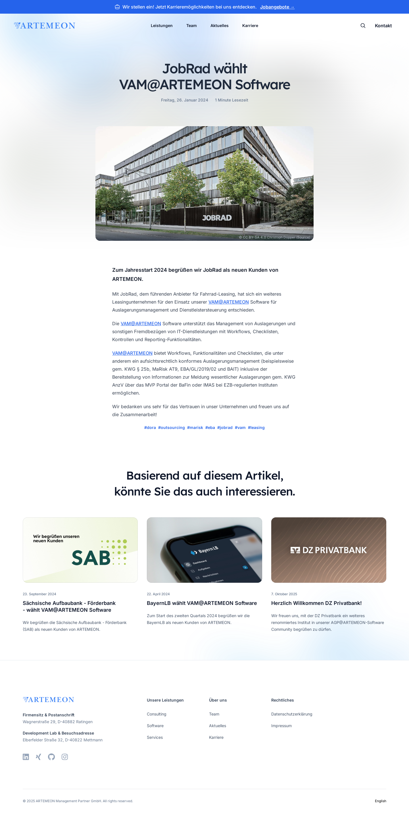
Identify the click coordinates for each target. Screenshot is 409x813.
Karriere (250, 25)
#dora (150, 427)
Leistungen (162, 25)
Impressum (281, 725)
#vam (240, 427)
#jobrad (225, 427)
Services (155, 737)
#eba (210, 427)
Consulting (156, 714)
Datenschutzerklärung (291, 714)
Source (303, 237)
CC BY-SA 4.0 (254, 237)
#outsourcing (171, 427)
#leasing (256, 427)
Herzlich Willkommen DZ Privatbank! (316, 603)
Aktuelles (219, 25)
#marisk (195, 427)
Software (155, 725)
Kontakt (383, 25)
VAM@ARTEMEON (228, 302)
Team (191, 25)
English (380, 801)
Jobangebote (277, 7)
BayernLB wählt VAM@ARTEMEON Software (202, 603)
